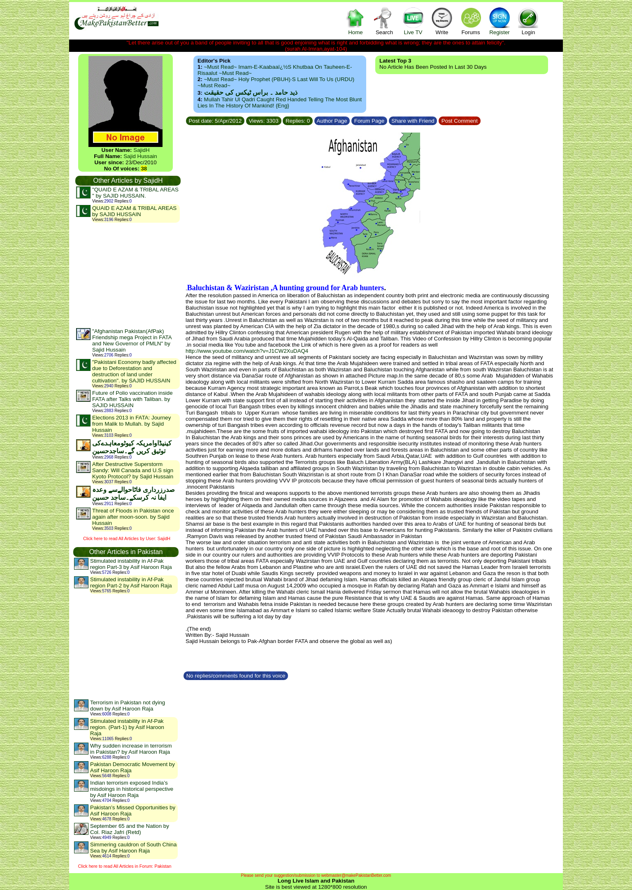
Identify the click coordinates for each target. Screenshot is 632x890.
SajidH (141, 150)
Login (528, 20)
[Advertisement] (127, 275)
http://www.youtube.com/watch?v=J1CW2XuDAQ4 (247, 351)
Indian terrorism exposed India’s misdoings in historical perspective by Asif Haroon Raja (131, 789)
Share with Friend (413, 121)
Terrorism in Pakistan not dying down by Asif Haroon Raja (127, 705)
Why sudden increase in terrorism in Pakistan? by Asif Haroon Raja (131, 749)
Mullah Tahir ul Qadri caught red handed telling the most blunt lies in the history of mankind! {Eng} (280, 102)
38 (144, 168)
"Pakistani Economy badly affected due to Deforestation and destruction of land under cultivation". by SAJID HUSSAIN (134, 371)
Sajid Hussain (140, 156)
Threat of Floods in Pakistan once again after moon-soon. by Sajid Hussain (133, 517)
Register (499, 20)
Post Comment (459, 121)
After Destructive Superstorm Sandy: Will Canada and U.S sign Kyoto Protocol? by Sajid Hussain (132, 470)
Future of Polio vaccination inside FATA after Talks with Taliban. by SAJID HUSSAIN (132, 399)
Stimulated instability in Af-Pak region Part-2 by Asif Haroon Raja (131, 582)
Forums (470, 20)
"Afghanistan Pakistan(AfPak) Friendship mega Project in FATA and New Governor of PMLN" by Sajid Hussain (132, 340)
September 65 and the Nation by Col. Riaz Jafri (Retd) (129, 829)
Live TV (413, 20)
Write (442, 20)
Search (384, 20)
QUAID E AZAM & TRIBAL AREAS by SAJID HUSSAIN (134, 211)
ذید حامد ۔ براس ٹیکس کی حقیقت (250, 92)
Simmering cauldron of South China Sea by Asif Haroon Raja (133, 847)
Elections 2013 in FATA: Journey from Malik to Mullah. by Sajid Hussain (131, 424)
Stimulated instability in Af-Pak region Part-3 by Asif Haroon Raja (131, 564)
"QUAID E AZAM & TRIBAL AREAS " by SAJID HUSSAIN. (135, 192)
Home (355, 20)
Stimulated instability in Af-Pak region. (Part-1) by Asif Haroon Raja (127, 727)
